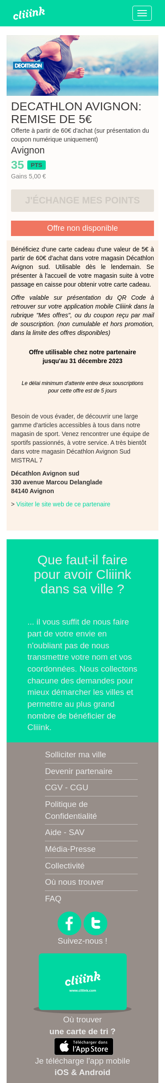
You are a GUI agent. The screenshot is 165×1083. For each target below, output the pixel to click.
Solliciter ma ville (75, 754)
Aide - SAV (64, 832)
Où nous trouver (74, 882)
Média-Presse (70, 849)
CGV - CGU (66, 787)
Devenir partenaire (78, 771)
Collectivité (64, 865)
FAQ (53, 898)
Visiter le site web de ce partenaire (63, 504)
